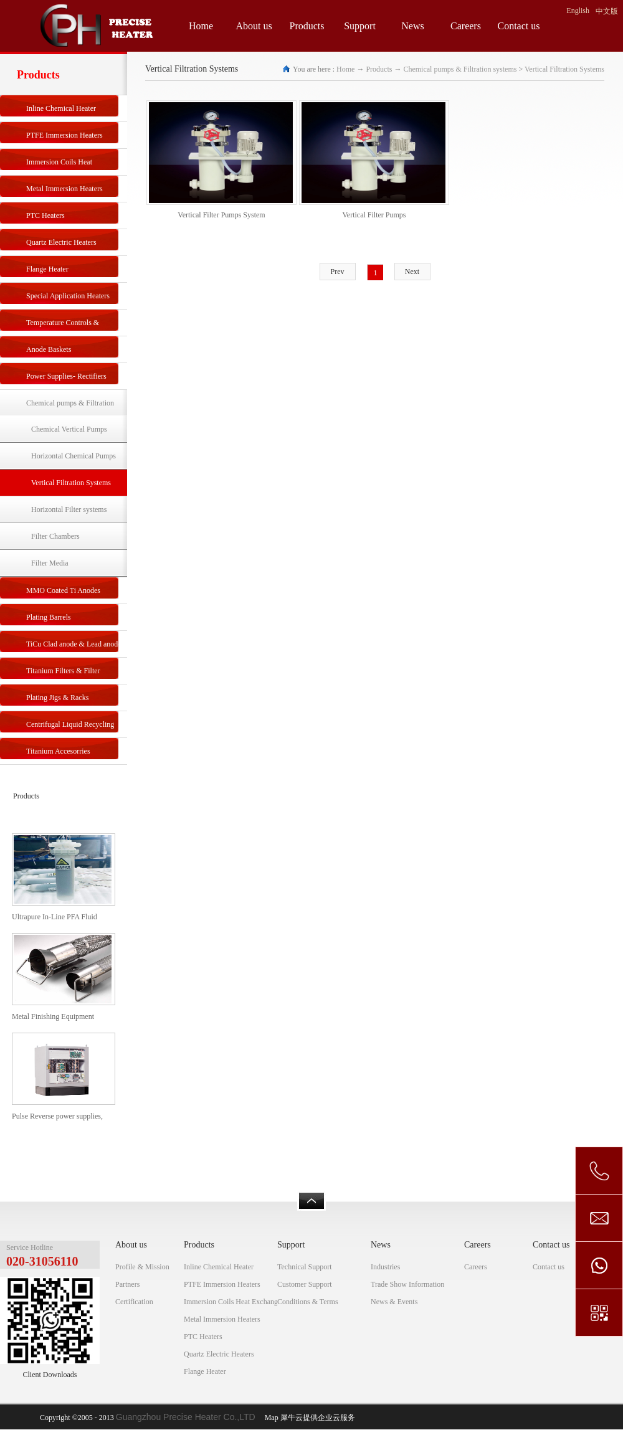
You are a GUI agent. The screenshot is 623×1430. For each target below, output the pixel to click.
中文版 (607, 11)
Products (379, 69)
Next (412, 271)
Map (269, 1417)
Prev (338, 271)
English (577, 10)
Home (201, 26)
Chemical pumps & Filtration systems (459, 69)
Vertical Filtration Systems (564, 69)
